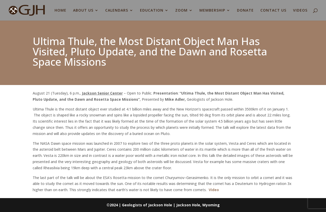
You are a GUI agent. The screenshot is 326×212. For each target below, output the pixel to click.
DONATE (245, 11)
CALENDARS (116, 11)
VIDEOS (300, 11)
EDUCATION (151, 11)
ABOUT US (83, 11)
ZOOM (181, 11)
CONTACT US (273, 11)
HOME (60, 11)
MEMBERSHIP (212, 11)
